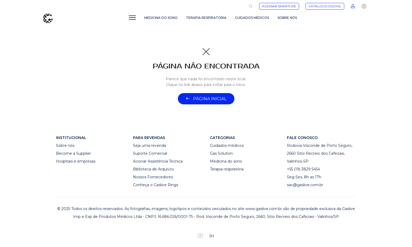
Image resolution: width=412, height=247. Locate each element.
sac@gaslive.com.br (305, 184)
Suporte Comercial (150, 153)
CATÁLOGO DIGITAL (324, 6)
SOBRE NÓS (287, 18)
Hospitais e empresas (75, 161)
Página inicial (206, 98)
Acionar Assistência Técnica (158, 161)
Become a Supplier (73, 153)
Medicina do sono (226, 161)
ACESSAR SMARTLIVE (279, 6)
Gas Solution (221, 153)
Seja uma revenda (149, 145)
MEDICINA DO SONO (161, 18)
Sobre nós (65, 145)
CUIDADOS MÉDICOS (252, 18)
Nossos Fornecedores (153, 177)
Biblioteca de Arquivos (153, 169)
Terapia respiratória (227, 169)
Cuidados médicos (227, 145)
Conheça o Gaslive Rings (155, 184)
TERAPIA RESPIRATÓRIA (206, 18)
